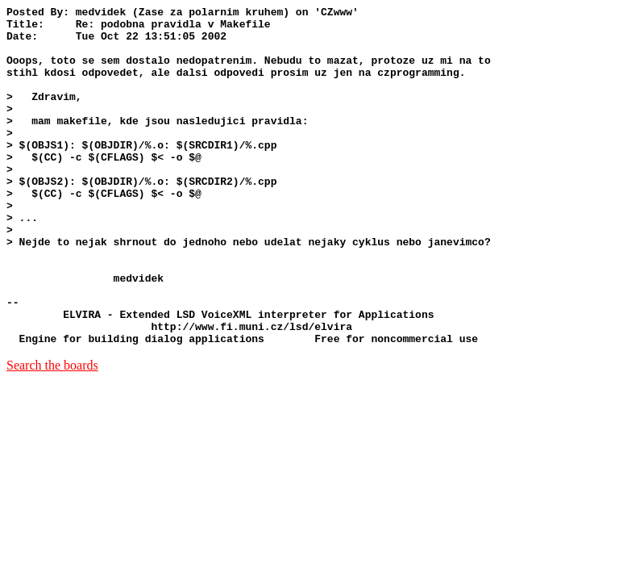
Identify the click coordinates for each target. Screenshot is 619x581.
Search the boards (52, 433)
